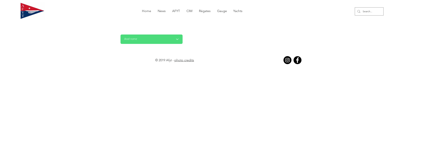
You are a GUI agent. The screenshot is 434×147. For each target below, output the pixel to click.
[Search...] (369, 11)
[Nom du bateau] (151, 39)
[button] (205, 11)
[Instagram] (287, 60)
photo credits (184, 60)
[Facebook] (297, 60)
